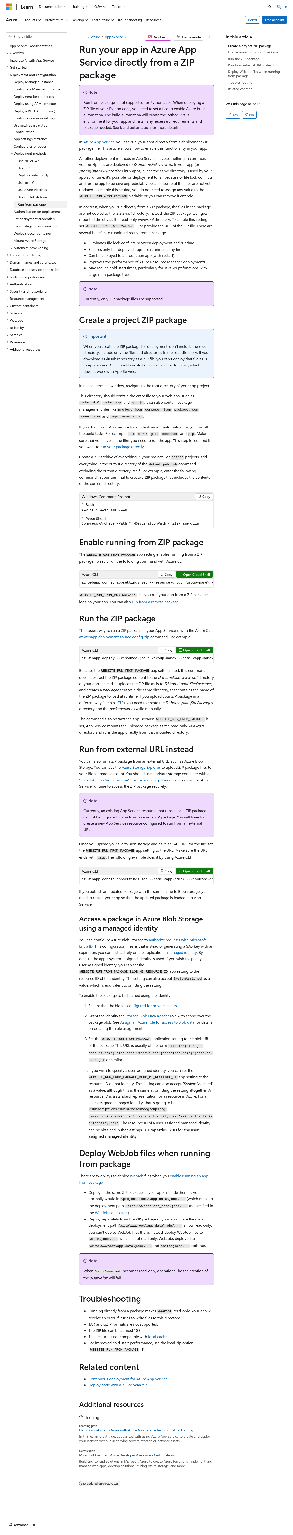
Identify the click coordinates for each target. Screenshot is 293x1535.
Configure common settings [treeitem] (35, 118)
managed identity (182, 952)
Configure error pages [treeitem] (30, 146)
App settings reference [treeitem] (31, 139)
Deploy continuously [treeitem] (33, 175)
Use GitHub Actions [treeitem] (32, 197)
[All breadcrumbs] (83, 37)
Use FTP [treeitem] (24, 168)
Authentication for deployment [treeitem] (37, 211)
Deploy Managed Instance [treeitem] (33, 81)
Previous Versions (44, 1520)
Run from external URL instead (251, 65)
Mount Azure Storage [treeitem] (30, 240)
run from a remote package (155, 601)
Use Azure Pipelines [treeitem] (32, 189)
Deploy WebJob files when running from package (254, 73)
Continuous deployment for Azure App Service (128, 1378)
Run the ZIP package (243, 58)
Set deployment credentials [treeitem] (34, 218)
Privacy (107, 1520)
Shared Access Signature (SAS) (105, 779)
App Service (114, 36)
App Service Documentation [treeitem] (31, 45)
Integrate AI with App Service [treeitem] (32, 60)
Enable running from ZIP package (253, 52)
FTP (120, 702)
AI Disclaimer (15, 1520)
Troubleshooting (240, 82)
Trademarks (155, 1520)
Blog (67, 1520)
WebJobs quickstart (111, 1212)
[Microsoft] (9, 6)
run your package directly (122, 446)
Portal (252, 19)
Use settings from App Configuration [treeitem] (30, 128)
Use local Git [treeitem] (27, 182)
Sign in (282, 6)
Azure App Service (99, 141)
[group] (146, 583)
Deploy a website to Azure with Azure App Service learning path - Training (136, 1430)
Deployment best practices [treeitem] (34, 96)
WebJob (136, 1175)
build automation (135, 127)
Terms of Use (131, 1520)
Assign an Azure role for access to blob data (157, 1022)
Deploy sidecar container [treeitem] (32, 233)
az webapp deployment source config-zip (114, 636)
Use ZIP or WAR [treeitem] (29, 160)
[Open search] (270, 6)
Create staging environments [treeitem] (35, 226)
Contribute (88, 1520)
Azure (95, 36)
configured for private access (152, 1005)
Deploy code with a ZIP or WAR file (118, 1384)
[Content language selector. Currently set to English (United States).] (28, 1508)
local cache (157, 1336)
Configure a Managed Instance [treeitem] (37, 89)
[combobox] (36, 36)
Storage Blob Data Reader (147, 1015)
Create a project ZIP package (250, 45)
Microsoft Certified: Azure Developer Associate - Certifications (127, 1455)
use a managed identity (157, 779)
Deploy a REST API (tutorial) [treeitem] (34, 111)
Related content (240, 89)
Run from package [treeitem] (32, 204)
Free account (274, 19)
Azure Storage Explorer (141, 767)
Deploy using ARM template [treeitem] (35, 103)
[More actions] (209, 37)
